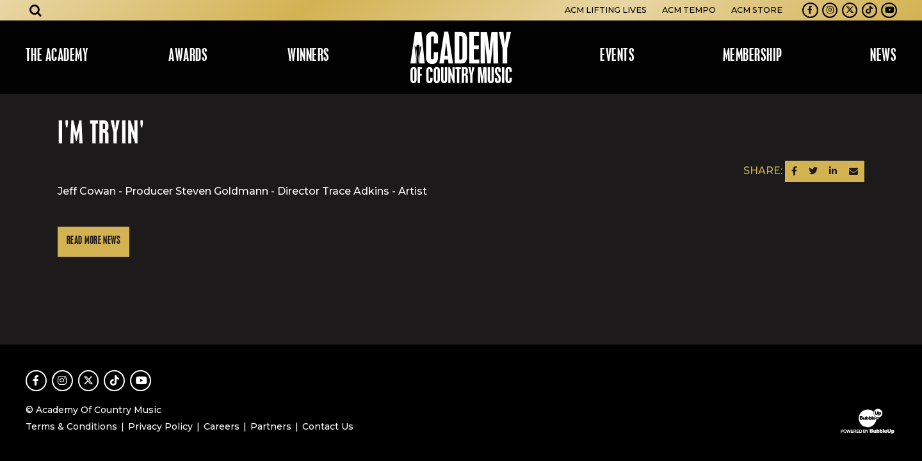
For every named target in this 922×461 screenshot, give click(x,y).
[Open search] (36, 10)
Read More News (93, 241)
